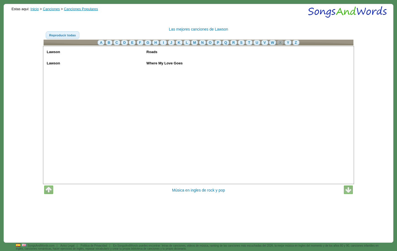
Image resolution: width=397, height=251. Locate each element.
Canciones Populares (81, 9)
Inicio (34, 9)
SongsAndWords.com (41, 245)
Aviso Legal (67, 245)
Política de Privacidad (94, 245)
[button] (62, 35)
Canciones (51, 9)
